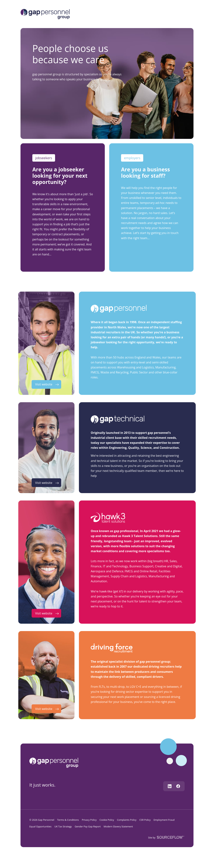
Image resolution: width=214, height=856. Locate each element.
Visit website (43, 384)
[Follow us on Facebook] (178, 786)
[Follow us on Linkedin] (169, 786)
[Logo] (45, 14)
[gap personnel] (55, 762)
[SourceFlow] (170, 837)
